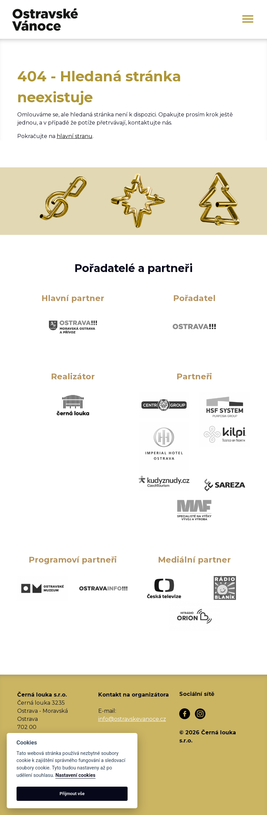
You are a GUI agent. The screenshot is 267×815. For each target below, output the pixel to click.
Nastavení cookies (75, 775)
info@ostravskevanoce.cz (132, 719)
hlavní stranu (74, 136)
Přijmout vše (72, 793)
